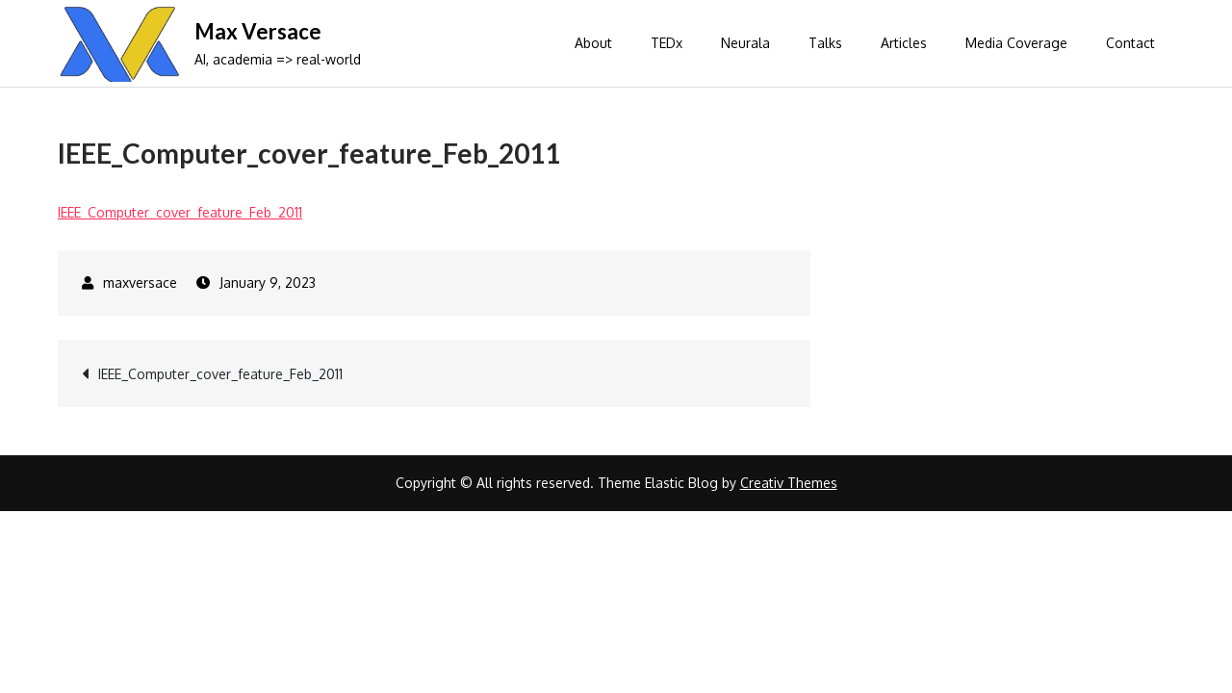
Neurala (745, 43)
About (593, 43)
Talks (825, 43)
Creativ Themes (788, 483)
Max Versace (257, 31)
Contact (1130, 43)
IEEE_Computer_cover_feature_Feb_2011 (180, 212)
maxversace (140, 282)
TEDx (666, 43)
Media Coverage (1016, 43)
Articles (904, 43)
